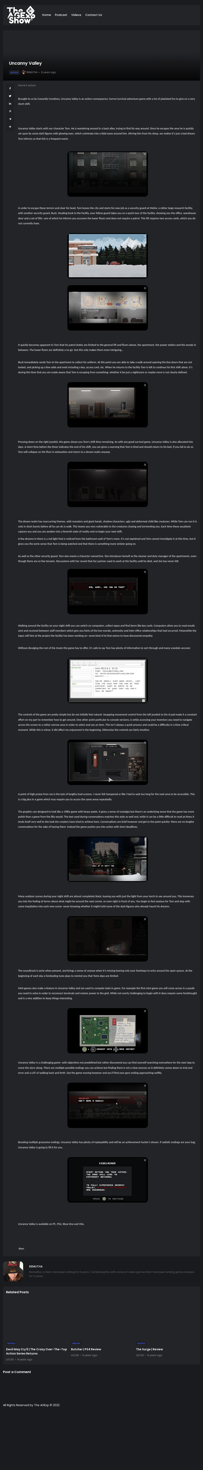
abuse (76, 1343)
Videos (76, 15)
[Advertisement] (101, 1440)
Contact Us (93, 15)
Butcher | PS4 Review (86, 1349)
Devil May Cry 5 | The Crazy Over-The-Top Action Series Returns (36, 1351)
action (14, 72)
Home (46, 15)
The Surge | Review (149, 1349)
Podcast (61, 15)
